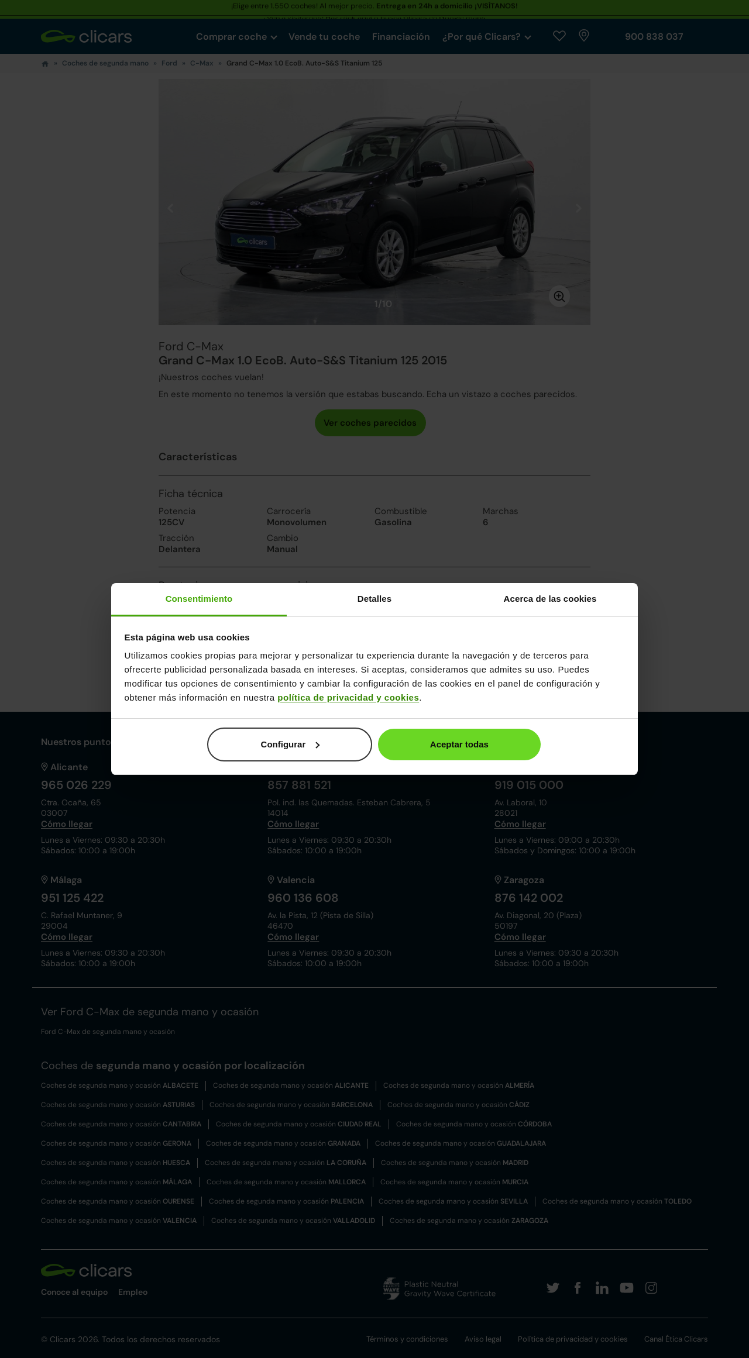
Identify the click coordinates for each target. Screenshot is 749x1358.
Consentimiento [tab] (199, 599)
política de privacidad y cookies (348, 697)
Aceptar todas (459, 744)
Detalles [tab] (374, 599)
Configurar (290, 744)
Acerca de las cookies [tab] (550, 599)
